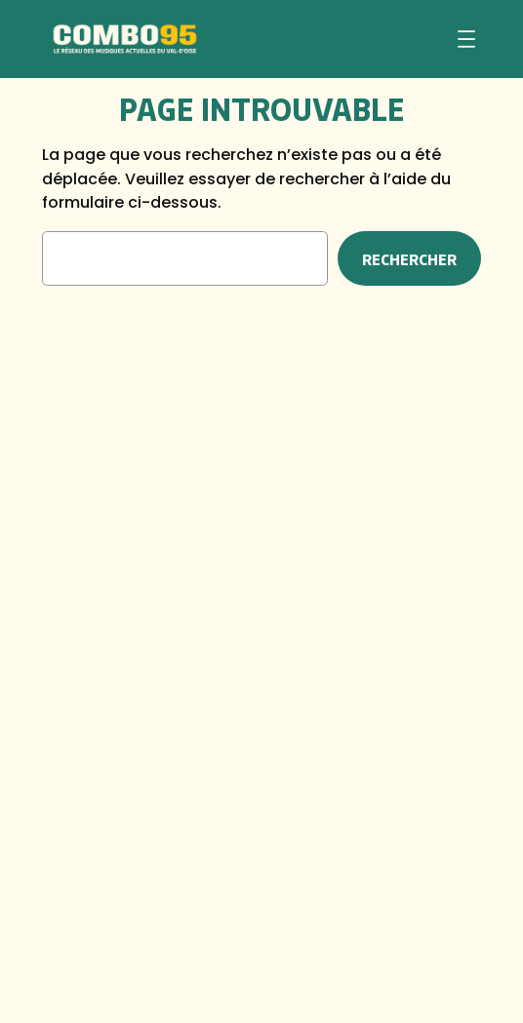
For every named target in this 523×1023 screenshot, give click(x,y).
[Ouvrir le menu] (466, 39)
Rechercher (409, 258)
